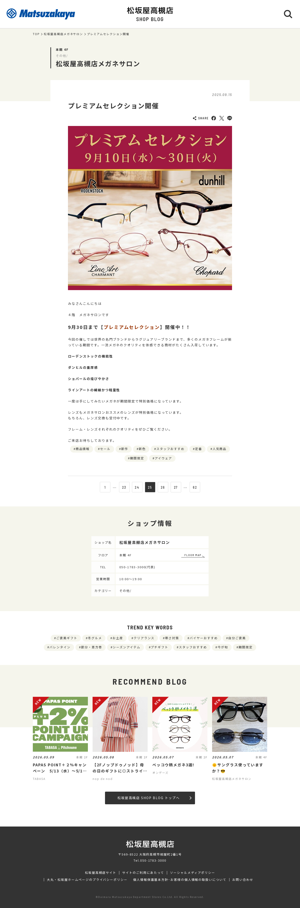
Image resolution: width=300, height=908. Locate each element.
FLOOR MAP (192, 555)
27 (176, 487)
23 (124, 487)
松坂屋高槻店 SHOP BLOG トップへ (154, 797)
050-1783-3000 (153, 860)
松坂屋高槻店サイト (100, 872)
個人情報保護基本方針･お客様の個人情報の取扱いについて (179, 879)
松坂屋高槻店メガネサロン (63, 34)
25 (150, 487)
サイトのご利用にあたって (143, 872)
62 (195, 487)
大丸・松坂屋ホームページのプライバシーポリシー (87, 879)
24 (137, 487)
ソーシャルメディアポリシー (192, 872)
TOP (36, 34)
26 (163, 487)
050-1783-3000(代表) (137, 567)
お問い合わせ (242, 879)
